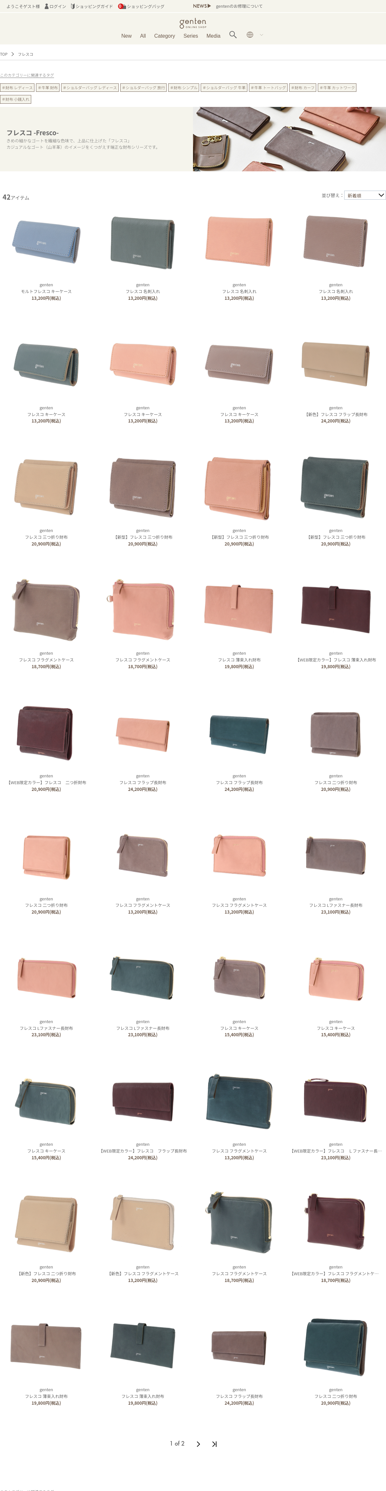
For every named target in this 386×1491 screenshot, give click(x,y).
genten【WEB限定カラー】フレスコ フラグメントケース (336, 1270)
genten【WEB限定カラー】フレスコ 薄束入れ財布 (335, 656)
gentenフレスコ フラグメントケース (46, 656)
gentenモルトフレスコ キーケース (46, 287)
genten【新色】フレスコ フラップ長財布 (336, 410)
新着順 (354, 195)
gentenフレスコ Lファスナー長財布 (336, 902)
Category (164, 36)
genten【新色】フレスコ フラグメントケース (143, 1270)
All (143, 36)
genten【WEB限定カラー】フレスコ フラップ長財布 (143, 1147)
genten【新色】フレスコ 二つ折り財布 (46, 1270)
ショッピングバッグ (141, 6)
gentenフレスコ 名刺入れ (143, 287)
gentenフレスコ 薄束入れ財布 (239, 656)
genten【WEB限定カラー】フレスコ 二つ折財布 (46, 779)
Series (190, 36)
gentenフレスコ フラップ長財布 (142, 779)
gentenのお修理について (239, 6)
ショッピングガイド (92, 6)
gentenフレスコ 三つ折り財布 (46, 533)
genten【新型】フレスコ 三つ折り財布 (143, 533)
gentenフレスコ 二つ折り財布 (336, 779)
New (126, 36)
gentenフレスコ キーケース (46, 410)
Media (214, 36)
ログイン (55, 6)
